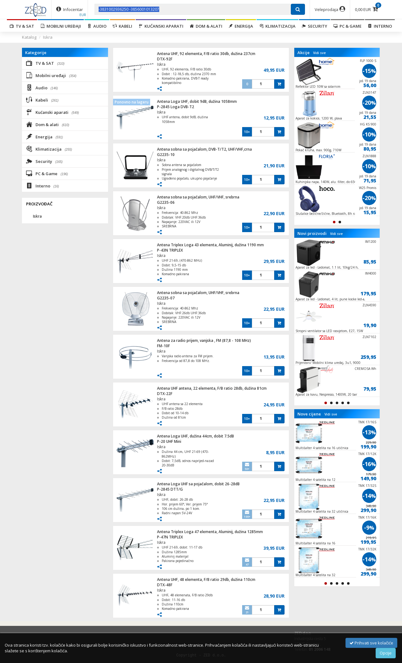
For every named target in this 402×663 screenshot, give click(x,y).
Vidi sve (319, 53)
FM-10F (163, 345)
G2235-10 (166, 154)
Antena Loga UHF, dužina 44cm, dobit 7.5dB (195, 436)
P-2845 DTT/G (170, 489)
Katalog (29, 37)
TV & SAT (22, 26)
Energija (241, 26)
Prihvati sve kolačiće (371, 643)
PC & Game (347, 26)
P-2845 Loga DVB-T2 (175, 106)
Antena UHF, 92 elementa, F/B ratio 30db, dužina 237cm (206, 53)
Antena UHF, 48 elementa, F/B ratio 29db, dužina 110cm (206, 579)
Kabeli (122, 26)
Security (314, 26)
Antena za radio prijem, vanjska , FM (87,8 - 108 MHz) (204, 340)
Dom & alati (206, 26)
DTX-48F (164, 585)
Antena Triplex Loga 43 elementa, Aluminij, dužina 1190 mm (210, 245)
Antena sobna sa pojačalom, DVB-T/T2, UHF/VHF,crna (204, 149)
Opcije (386, 653)
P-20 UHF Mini (169, 441)
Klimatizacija (277, 26)
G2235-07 (166, 298)
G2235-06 (166, 202)
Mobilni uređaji (61, 26)
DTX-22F (164, 393)
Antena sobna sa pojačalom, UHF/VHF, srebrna (198, 197)
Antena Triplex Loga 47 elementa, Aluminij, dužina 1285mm (210, 531)
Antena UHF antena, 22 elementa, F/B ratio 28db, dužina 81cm (212, 388)
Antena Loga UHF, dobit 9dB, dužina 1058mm (197, 101)
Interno (380, 26)
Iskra (47, 37)
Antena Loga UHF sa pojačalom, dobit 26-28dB (198, 484)
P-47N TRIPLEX (170, 537)
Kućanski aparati (161, 26)
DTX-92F (164, 59)
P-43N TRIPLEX (170, 250)
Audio (96, 26)
